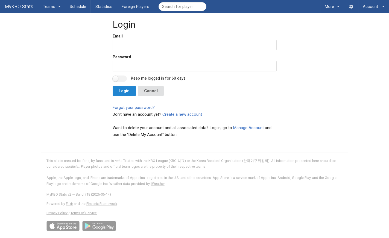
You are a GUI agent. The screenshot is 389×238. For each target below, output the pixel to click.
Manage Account (248, 127)
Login (124, 90)
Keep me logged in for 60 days (158, 78)
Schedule (78, 6)
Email (118, 36)
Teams (51, 4)
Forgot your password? (134, 107)
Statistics (103, 6)
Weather (158, 184)
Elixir (69, 204)
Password (122, 57)
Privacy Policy (57, 213)
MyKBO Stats (19, 6)
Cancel (151, 90)
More (332, 4)
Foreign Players (135, 6)
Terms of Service (84, 213)
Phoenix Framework (101, 204)
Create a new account (182, 114)
